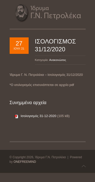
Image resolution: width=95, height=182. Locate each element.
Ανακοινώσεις (57, 59)
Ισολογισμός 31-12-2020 (38, 116)
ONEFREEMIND (25, 162)
